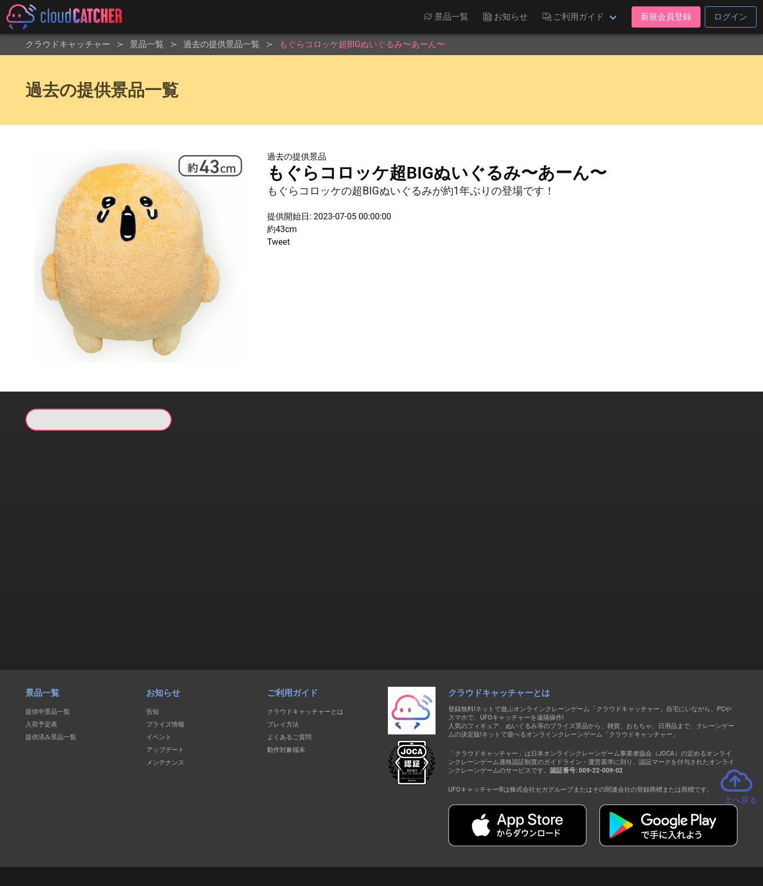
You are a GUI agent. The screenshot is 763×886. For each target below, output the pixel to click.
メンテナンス (165, 708)
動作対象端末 (286, 695)
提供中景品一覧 (47, 657)
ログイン (731, 17)
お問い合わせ (524, 839)
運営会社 (578, 839)
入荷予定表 (41, 670)
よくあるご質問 (289, 682)
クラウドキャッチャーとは (305, 657)
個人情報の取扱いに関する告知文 (208, 839)
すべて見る (65, 570)
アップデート (165, 695)
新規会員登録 (666, 17)
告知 (152, 657)
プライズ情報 (165, 670)
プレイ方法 (283, 670)
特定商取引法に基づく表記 (448, 839)
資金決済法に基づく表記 (355, 839)
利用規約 (289, 839)
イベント (159, 682)
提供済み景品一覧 (50, 682)
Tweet (278, 242)
